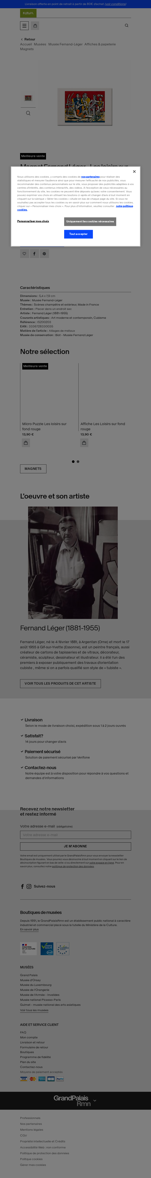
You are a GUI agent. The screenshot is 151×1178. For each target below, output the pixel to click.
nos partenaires (90, 176)
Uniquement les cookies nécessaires (90, 221)
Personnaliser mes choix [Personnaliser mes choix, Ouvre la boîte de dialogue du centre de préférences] (33, 221)
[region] (75, 206)
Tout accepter (78, 234)
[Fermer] (134, 171)
